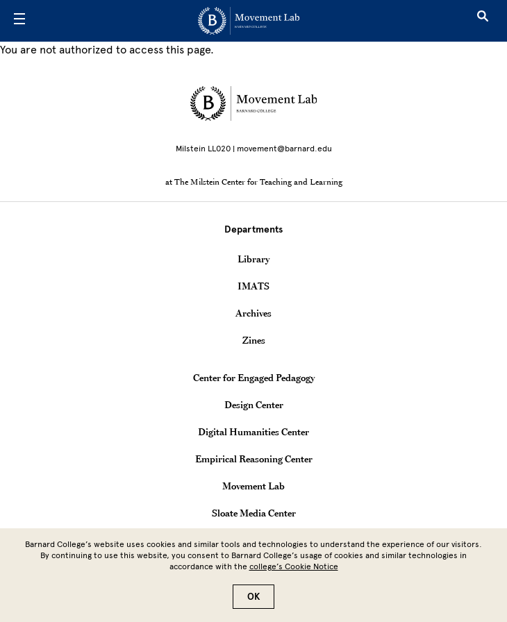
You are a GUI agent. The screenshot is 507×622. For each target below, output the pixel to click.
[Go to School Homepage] (248, 21)
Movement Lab (253, 486)
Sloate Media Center (254, 513)
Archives (253, 313)
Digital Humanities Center (253, 432)
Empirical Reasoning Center (254, 459)
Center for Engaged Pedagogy (254, 377)
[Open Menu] (19, 21)
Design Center (253, 404)
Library (253, 259)
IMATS (253, 286)
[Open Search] (482, 20)
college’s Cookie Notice (293, 573)
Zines (253, 340)
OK (253, 604)
